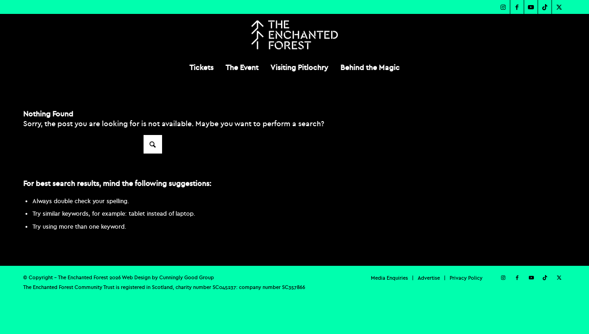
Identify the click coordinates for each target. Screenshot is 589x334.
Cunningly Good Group (186, 277)
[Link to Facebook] (517, 7)
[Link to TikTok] (544, 7)
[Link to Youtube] (531, 7)
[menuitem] (201, 67)
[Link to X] (559, 7)
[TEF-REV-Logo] (294, 34)
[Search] (92, 144)
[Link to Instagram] (503, 7)
